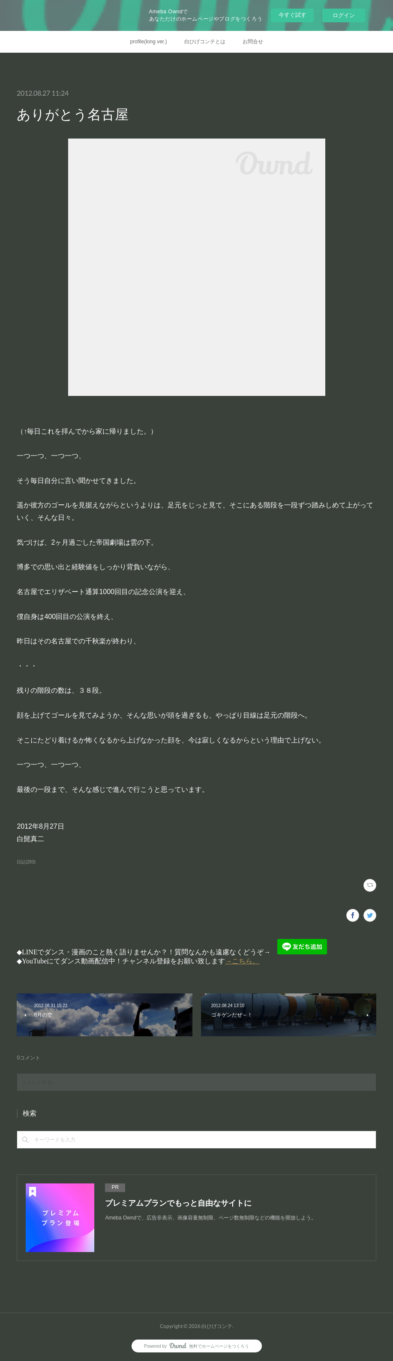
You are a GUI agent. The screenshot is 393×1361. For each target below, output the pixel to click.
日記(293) (26, 862)
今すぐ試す (292, 15)
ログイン (344, 15)
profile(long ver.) (148, 42)
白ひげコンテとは (204, 42)
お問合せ (253, 42)
